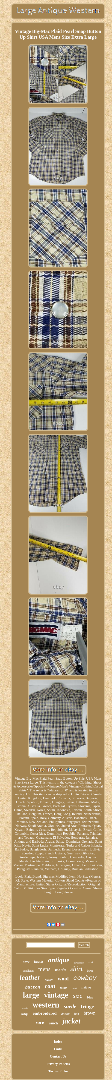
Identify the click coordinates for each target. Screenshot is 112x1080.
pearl (74, 988)
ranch (53, 1023)
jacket (71, 1021)
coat (50, 986)
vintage (56, 995)
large (31, 995)
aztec (26, 962)
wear (63, 987)
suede (70, 1006)
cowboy (85, 978)
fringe (87, 1006)
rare (40, 1022)
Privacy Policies (58, 1064)
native (86, 987)
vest (90, 962)
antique (58, 960)
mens (44, 969)
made (25, 1008)
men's (60, 969)
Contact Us (58, 1056)
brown (89, 1013)
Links (58, 1049)
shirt (76, 968)
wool (63, 979)
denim (65, 1014)
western (45, 1004)
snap (24, 1013)
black (38, 961)
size (78, 995)
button (32, 987)
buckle (49, 980)
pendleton (28, 970)
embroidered (45, 1013)
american (79, 962)
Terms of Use (58, 1071)
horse (90, 970)
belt (76, 1014)
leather (30, 977)
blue (90, 997)
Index (58, 1041)
